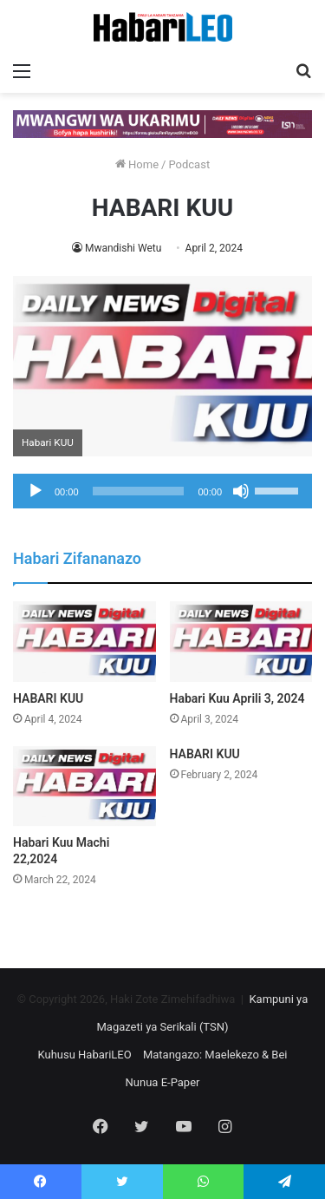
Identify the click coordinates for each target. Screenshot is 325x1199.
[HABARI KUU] (84, 641)
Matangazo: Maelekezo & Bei (215, 1054)
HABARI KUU (48, 698)
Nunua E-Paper (163, 1082)
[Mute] (241, 491)
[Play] (35, 491)
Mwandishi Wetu (123, 248)
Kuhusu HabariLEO (84, 1054)
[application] (162, 491)
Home (137, 164)
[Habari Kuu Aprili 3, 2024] (241, 641)
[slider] (139, 491)
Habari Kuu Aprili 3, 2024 (237, 698)
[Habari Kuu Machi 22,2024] (84, 786)
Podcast (189, 164)
